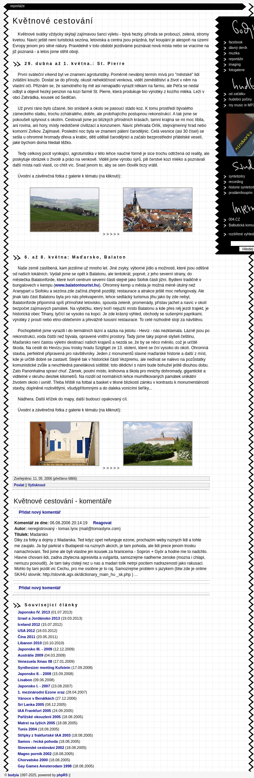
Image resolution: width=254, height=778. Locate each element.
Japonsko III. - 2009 (35, 649)
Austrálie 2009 (30, 655)
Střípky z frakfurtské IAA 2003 (44, 735)
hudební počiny (240, 99)
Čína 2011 (26, 637)
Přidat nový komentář (40, 512)
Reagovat (102, 522)
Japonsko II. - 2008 (34, 674)
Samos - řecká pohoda (38, 741)
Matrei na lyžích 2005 (36, 723)
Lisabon (25, 680)
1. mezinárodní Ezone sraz (41, 692)
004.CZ (234, 219)
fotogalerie (237, 70)
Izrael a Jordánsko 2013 (39, 618)
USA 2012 (26, 631)
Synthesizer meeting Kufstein (44, 667)
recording (236, 182)
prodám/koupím (240, 193)
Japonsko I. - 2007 (34, 686)
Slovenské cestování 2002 (41, 748)
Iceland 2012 (29, 624)
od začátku (237, 94)
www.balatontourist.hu (77, 285)
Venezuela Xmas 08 (35, 661)
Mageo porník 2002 (35, 754)
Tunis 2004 (27, 729)
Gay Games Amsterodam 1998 (45, 766)
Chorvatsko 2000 (33, 760)
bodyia (13, 775)
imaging (235, 64)
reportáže (17, 6)
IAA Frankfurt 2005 (34, 711)
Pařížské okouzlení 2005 (39, 717)
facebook (236, 42)
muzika (234, 53)
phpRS (62, 775)
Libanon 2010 (30, 643)
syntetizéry (237, 176)
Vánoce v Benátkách (36, 698)
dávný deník (238, 48)
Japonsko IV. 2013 (34, 612)
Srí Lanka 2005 (31, 704)
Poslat (19, 485)
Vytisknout (36, 485)
